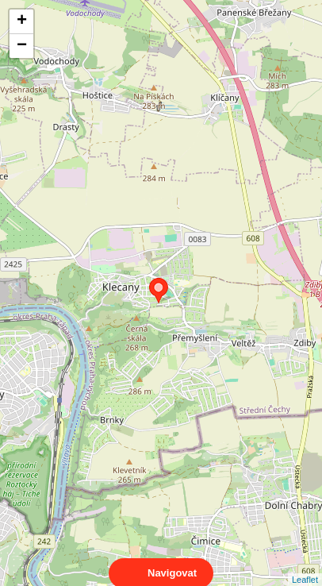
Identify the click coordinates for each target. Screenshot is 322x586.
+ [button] (22, 21)
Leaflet (305, 565)
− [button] (22, 46)
